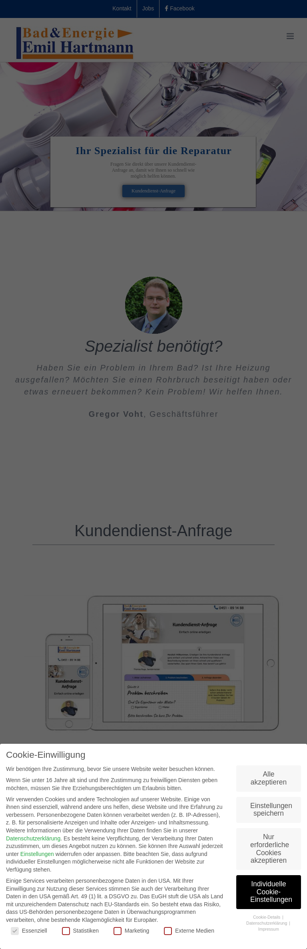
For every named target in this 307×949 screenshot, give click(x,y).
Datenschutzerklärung (33, 838)
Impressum (268, 929)
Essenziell (29, 931)
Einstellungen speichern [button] (271, 810)
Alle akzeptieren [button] (269, 778)
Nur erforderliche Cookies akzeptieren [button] (269, 848)
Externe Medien (189, 931)
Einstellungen (37, 854)
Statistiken (80, 931)
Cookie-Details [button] (267, 917)
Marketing (131, 931)
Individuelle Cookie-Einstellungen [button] (271, 891)
